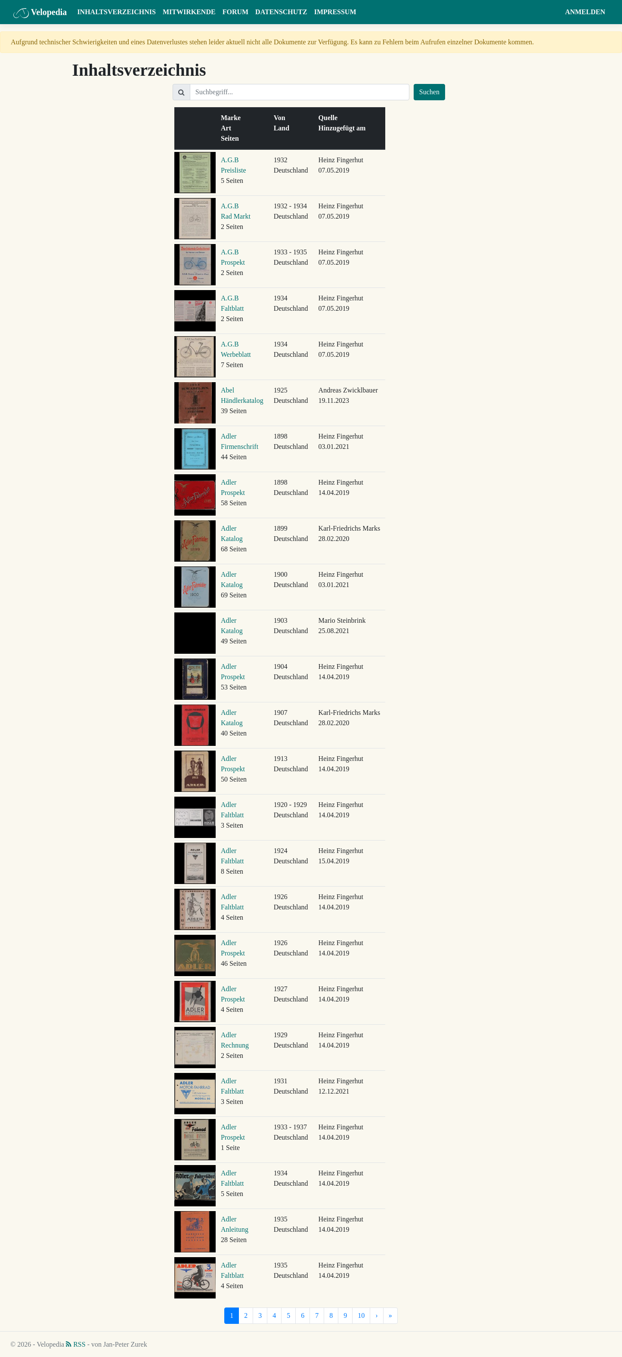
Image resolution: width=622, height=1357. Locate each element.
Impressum (335, 11)
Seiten (231, 138)
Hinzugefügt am (344, 128)
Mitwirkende (189, 11)
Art (228, 128)
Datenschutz (281, 11)
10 (361, 1315)
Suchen (429, 92)
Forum (235, 11)
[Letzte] (390, 1316)
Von (281, 117)
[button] (553, 12)
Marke (232, 117)
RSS (75, 1344)
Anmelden (585, 11)
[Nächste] (376, 1316)
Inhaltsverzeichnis (116, 11)
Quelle (330, 117)
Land (283, 128)
